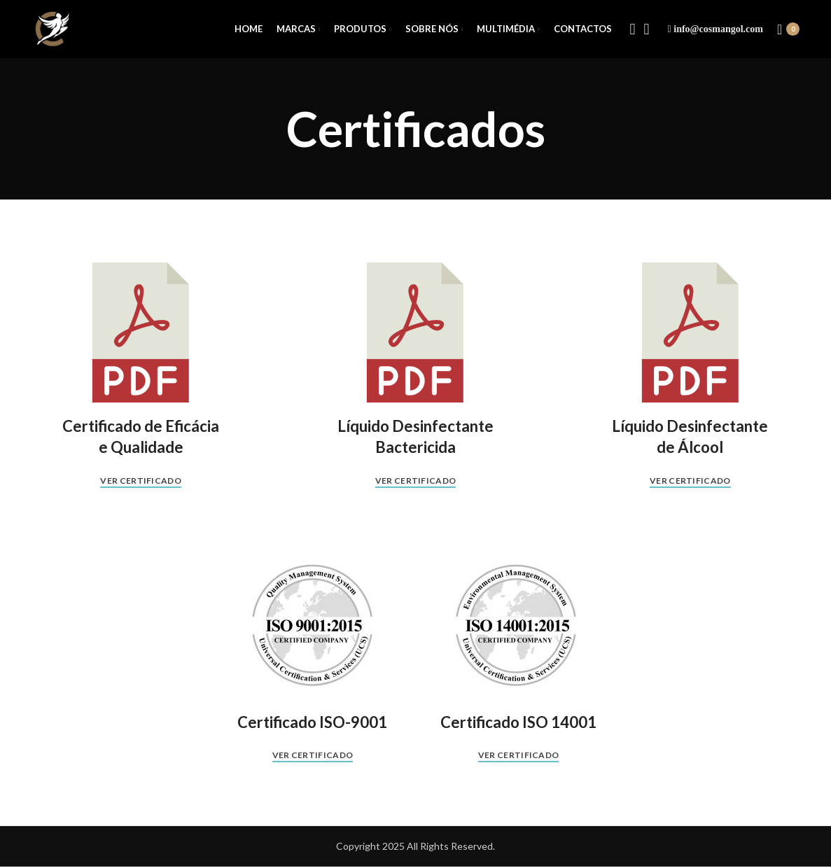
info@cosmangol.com (718, 29)
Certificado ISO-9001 (312, 723)
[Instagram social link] (647, 30)
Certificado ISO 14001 (518, 723)
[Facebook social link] (633, 30)
